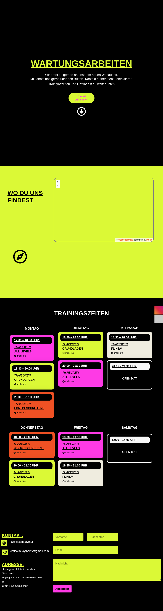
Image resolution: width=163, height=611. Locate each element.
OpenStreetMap (125, 240)
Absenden (62, 589)
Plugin (149, 240)
